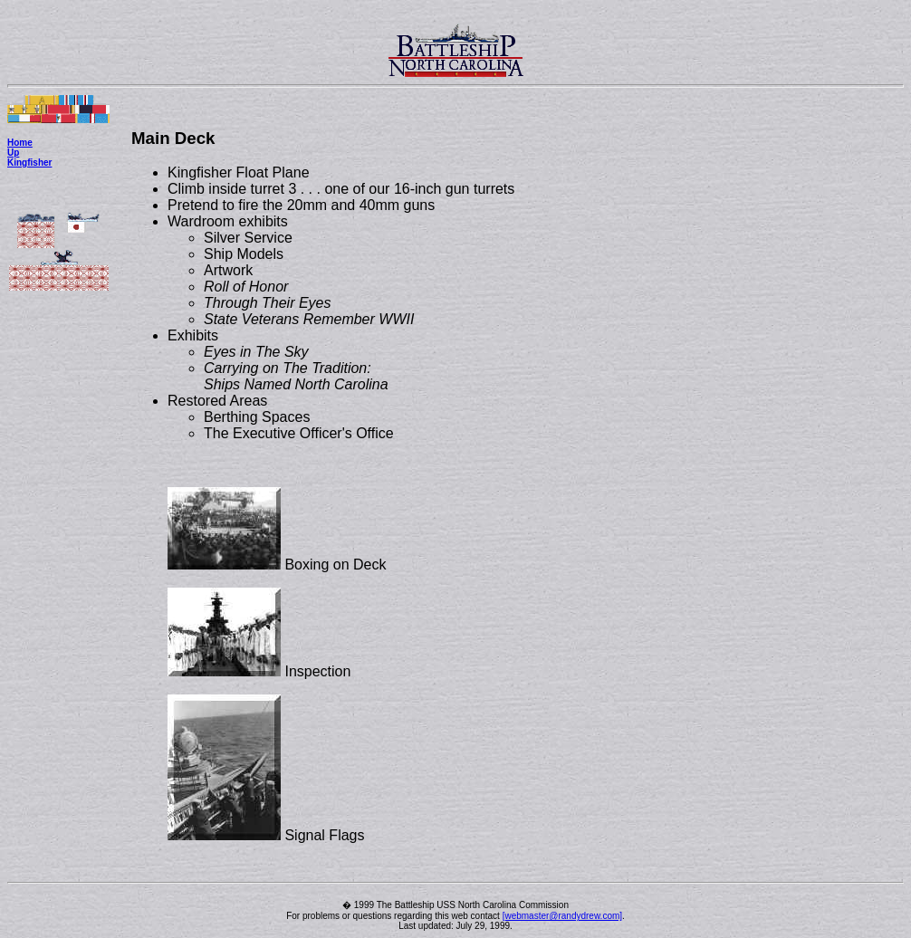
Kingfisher (29, 163)
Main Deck (173, 138)
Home (20, 143)
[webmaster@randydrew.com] (562, 916)
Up (13, 153)
